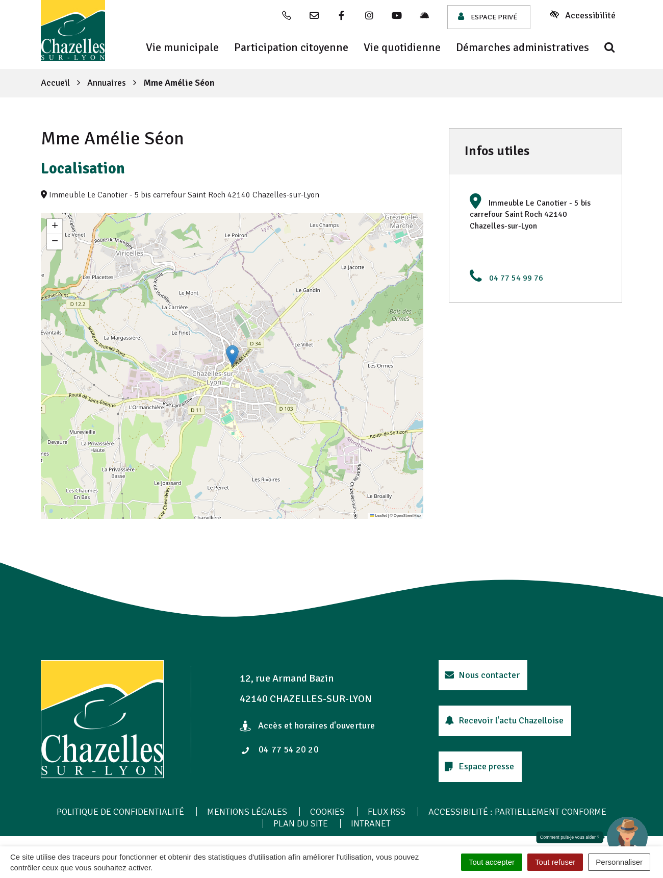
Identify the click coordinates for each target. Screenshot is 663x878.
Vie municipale (182, 47)
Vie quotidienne (402, 47)
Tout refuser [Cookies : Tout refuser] (555, 862)
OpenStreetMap (407, 515)
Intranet (371, 823)
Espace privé (487, 16)
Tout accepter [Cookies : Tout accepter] (492, 862)
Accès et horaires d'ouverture (307, 725)
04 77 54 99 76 (516, 278)
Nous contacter (482, 675)
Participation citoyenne (291, 47)
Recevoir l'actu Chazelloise (504, 720)
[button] (232, 355)
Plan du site (300, 823)
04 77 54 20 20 (280, 749)
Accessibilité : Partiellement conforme (517, 811)
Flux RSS (386, 811)
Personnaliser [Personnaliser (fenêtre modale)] (619, 862)
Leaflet (378, 515)
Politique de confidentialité (120, 811)
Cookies (327, 811)
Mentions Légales (247, 811)
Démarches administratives (522, 47)
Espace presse (479, 766)
